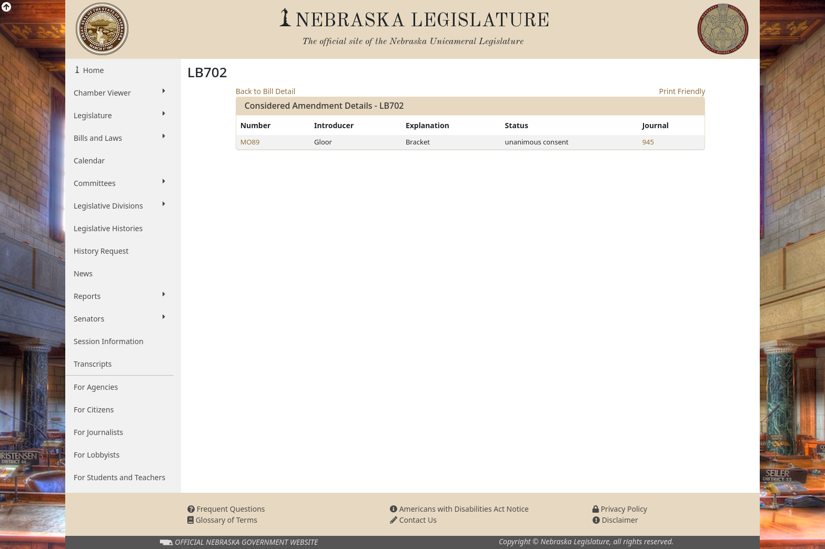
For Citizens (94, 410)
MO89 (250, 142)
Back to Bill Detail (266, 91)
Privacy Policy (619, 509)
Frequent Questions (226, 509)
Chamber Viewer (119, 92)
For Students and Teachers (119, 477)
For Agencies (96, 387)
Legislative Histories (108, 228)
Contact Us (413, 520)
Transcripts (93, 364)
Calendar (89, 160)
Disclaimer (615, 520)
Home (92, 70)
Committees (119, 183)
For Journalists (98, 432)
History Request (101, 251)
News (83, 273)
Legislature (119, 115)
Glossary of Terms (222, 520)
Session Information (109, 341)
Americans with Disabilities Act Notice (459, 509)
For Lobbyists (96, 455)
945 (648, 142)
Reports (119, 296)
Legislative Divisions (119, 205)
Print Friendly (682, 91)
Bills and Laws (119, 137)
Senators (119, 318)
